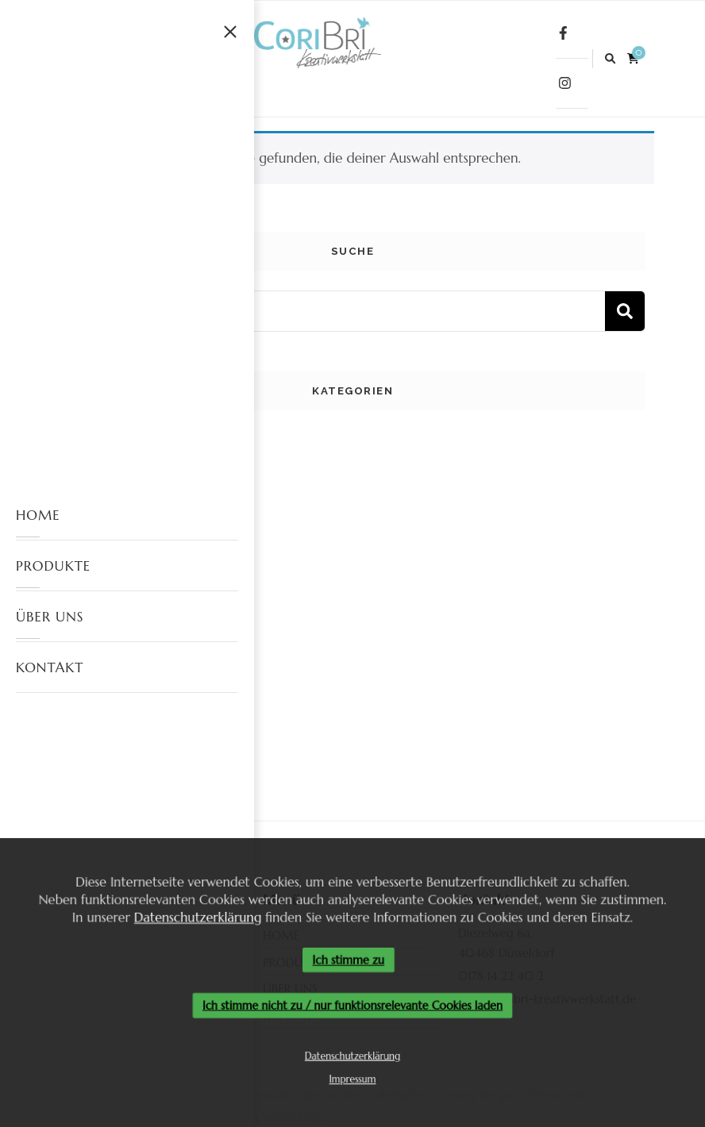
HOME (38, 515)
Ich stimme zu (348, 959)
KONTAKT (49, 667)
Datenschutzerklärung (194, 915)
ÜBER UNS (49, 616)
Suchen (625, 311)
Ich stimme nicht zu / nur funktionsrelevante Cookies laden (352, 1006)
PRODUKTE (53, 566)
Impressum (352, 1082)
